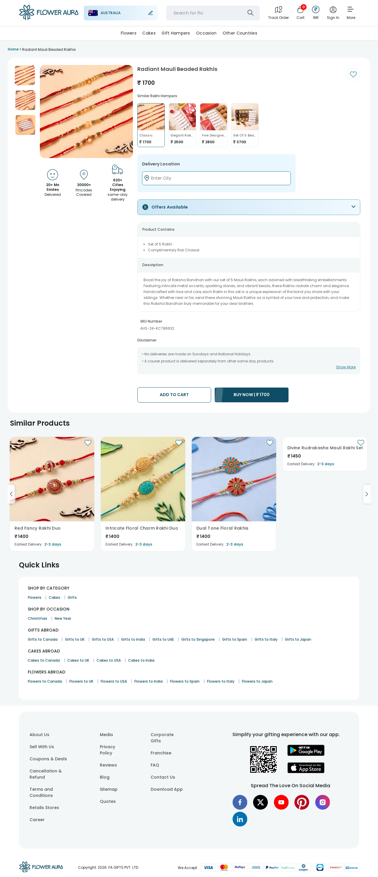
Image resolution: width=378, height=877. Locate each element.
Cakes (148, 33)
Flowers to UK (81, 681)
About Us (39, 735)
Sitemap (109, 789)
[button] (25, 75)
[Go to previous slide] (11, 494)
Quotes (108, 801)
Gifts (72, 597)
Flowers (128, 33)
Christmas (37, 618)
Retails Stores (44, 808)
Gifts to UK (74, 639)
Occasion (206, 33)
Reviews (108, 765)
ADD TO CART (174, 395)
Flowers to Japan (257, 681)
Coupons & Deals (48, 759)
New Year (63, 618)
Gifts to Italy (266, 639)
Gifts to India (133, 639)
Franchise (161, 753)
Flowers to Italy (220, 681)
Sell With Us (42, 747)
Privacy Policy (107, 750)
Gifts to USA (103, 639)
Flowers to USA (114, 681)
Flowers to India (148, 681)
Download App (167, 789)
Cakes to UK (78, 660)
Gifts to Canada (43, 639)
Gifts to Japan (298, 639)
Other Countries (240, 33)
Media (106, 735)
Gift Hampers (176, 33)
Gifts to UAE (163, 639)
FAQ (155, 765)
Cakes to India (141, 660)
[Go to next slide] (366, 494)
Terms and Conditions (41, 792)
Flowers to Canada (45, 681)
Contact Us (163, 777)
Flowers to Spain (185, 681)
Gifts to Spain (234, 639)
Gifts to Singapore (198, 639)
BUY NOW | (252, 395)
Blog (105, 777)
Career (37, 820)
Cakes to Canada (44, 660)
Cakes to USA (109, 660)
